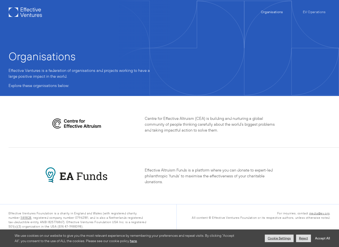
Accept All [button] (322, 238)
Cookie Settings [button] (279, 238)
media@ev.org (319, 213)
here (133, 241)
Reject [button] (303, 238)
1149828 (26, 217)
